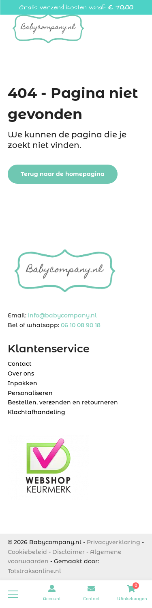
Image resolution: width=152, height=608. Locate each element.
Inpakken (22, 383)
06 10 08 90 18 (81, 325)
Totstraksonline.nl (34, 571)
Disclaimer (68, 552)
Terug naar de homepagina (63, 174)
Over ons (21, 373)
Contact (20, 363)
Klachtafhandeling (36, 412)
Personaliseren (30, 393)
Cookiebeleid (27, 552)
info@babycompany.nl (62, 315)
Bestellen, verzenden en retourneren (63, 402)
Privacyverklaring (113, 542)
